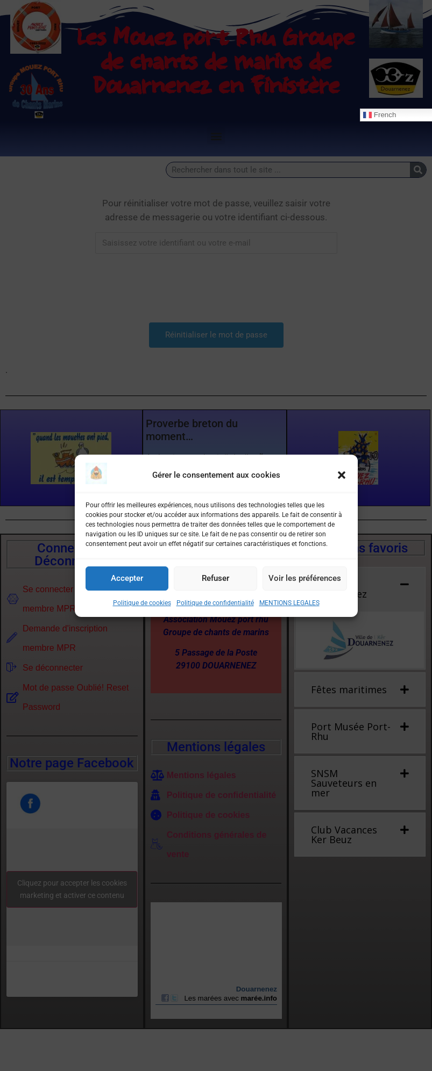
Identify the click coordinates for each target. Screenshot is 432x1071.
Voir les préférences (304, 578)
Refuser (215, 578)
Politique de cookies (142, 603)
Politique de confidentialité (215, 603)
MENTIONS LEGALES (289, 603)
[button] (341, 475)
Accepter (127, 578)
